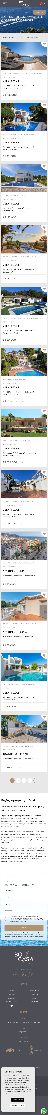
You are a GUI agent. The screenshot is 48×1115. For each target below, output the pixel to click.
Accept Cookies (18, 1100)
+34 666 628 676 (24, 1041)
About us (34, 994)
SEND (24, 928)
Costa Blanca (12, 1002)
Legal (21, 1067)
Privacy (28, 1067)
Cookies (36, 1067)
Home (12, 991)
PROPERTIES (34, 991)
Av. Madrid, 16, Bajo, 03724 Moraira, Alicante (24, 1022)
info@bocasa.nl (24, 1032)
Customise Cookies (17, 1105)
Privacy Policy (39, 918)
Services (11, 998)
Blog (34, 998)
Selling (12, 994)
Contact (34, 1002)
